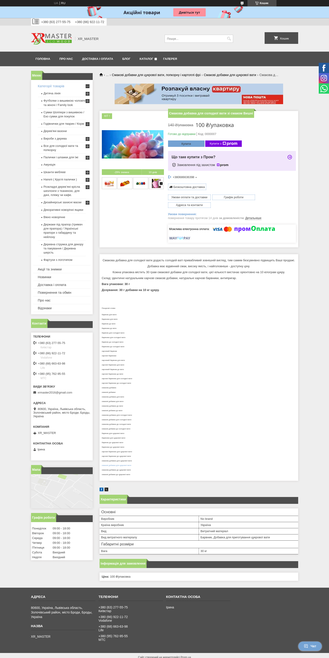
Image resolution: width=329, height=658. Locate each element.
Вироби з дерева (55, 138)
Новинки (44, 277)
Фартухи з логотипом (58, 260)
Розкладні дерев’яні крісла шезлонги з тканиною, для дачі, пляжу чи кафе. (62, 191)
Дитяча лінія (52, 93)
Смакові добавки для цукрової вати (230, 75)
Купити (186, 143)
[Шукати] (229, 39)
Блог (126, 59)
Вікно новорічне (54, 217)
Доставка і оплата (97, 59)
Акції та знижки (50, 269)
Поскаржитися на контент (156, 653)
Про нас (66, 59)
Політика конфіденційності (191, 653)
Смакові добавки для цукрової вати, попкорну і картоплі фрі (156, 75)
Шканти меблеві (55, 172)
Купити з (223, 144)
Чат (310, 646)
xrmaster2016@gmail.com (55, 392)
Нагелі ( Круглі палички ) (60, 179)
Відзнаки (45, 308)
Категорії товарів (51, 86)
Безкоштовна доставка (189, 187)
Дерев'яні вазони (55, 131)
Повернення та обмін (54, 292)
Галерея (170, 59)
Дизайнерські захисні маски (63, 202)
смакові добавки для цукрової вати (116, 458)
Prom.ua (186, 649)
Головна (43, 59)
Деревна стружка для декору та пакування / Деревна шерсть (63, 248)
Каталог (146, 59)
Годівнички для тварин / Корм (64, 123)
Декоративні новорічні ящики (63, 209)
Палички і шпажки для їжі (61, 157)
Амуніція (49, 164)
